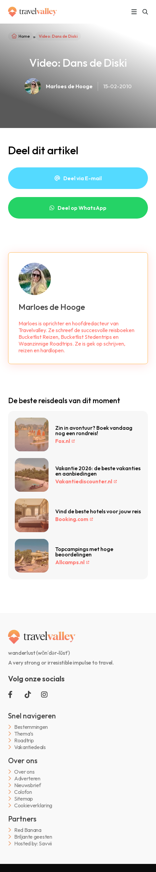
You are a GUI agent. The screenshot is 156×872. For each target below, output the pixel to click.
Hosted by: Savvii (33, 843)
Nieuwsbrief (27, 785)
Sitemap (23, 799)
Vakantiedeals (30, 747)
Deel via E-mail (82, 178)
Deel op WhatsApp (82, 207)
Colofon (23, 792)
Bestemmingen (31, 727)
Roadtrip (24, 740)
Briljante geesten (33, 837)
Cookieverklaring (33, 805)
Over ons (24, 772)
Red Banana (27, 830)
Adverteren (27, 778)
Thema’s (23, 734)
